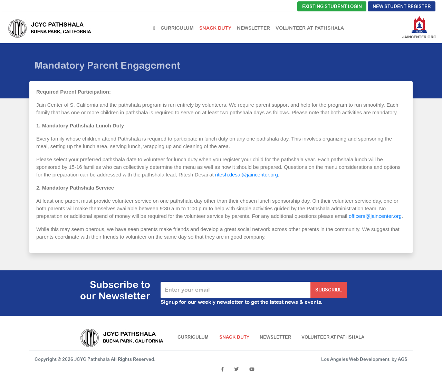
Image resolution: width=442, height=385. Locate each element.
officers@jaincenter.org (375, 216)
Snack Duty (215, 28)
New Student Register (402, 6)
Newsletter (253, 28)
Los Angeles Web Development (355, 359)
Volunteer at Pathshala (310, 28)
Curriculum (177, 28)
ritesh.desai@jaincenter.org (246, 174)
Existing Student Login (332, 6)
